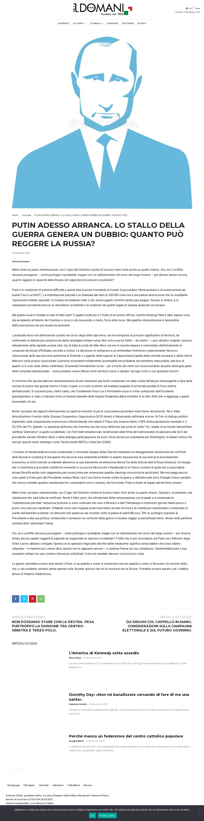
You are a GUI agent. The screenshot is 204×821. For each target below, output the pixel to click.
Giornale (26, 215)
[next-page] (20, 771)
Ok (92, 815)
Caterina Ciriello (78, 704)
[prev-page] (14, 771)
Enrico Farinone (21, 261)
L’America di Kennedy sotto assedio (104, 653)
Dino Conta (75, 657)
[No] (199, 813)
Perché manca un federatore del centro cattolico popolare (126, 736)
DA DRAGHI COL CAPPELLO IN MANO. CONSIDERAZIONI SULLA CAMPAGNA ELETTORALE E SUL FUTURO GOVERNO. (157, 626)
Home (15, 215)
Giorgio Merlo (76, 740)
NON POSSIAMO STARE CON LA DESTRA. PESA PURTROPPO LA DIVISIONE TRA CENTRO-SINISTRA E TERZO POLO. (53, 626)
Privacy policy (107, 815)
